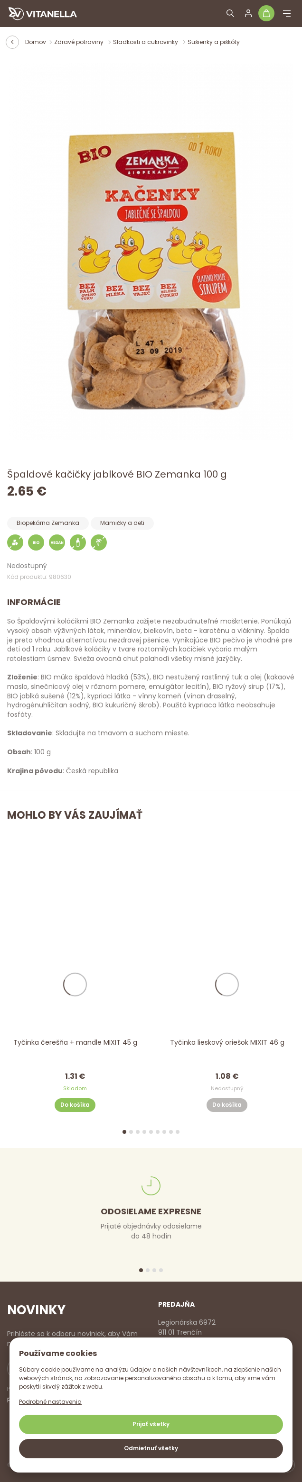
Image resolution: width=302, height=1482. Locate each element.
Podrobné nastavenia (50, 1402)
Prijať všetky (151, 1424)
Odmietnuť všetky (151, 1448)
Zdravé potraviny (79, 42)
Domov (35, 42)
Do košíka (75, 1105)
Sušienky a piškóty (214, 42)
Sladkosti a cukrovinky (146, 42)
